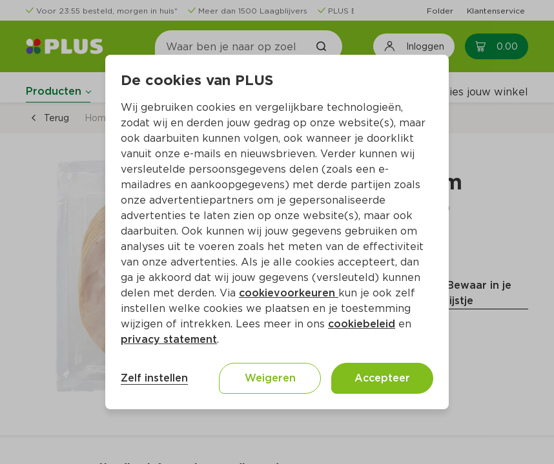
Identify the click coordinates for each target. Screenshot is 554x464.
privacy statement (169, 339)
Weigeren (270, 378)
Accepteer (382, 378)
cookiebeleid (361, 324)
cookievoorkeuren (288, 293)
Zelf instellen (154, 378)
